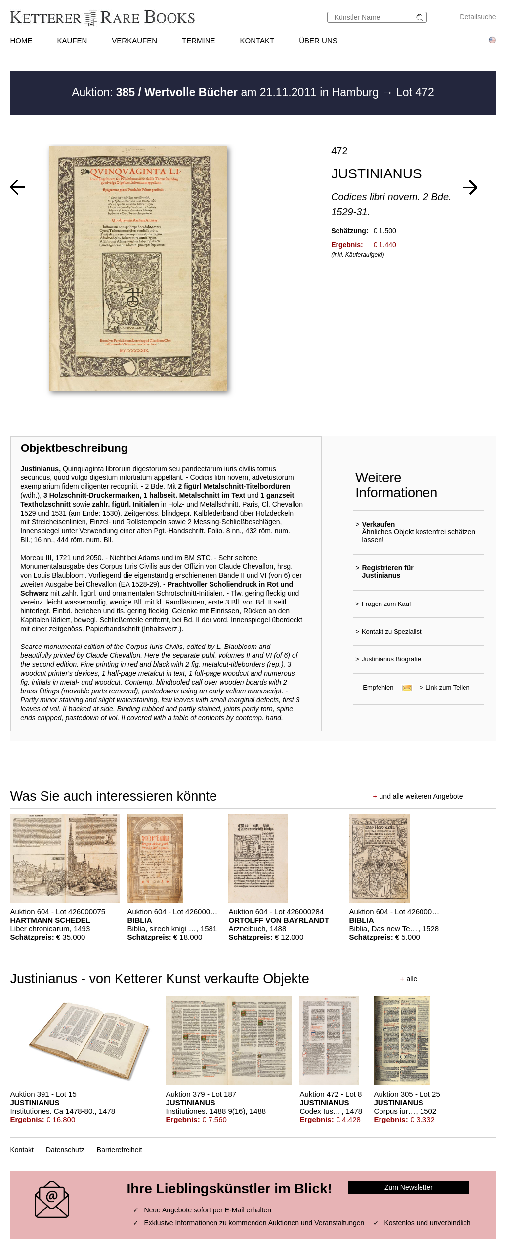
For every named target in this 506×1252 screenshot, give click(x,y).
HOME (21, 40)
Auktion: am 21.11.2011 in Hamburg (226, 92)
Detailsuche (478, 17)
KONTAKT (257, 40)
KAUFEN (72, 40)
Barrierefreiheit (119, 1150)
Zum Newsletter (408, 1187)
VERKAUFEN (134, 40)
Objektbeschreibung (74, 448)
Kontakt (21, 1150)
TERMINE (198, 40)
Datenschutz (65, 1150)
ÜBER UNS (318, 40)
